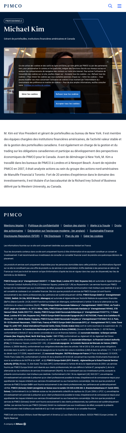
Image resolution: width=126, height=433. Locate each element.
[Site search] (110, 6)
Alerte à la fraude (100, 225)
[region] (63, 85)
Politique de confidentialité (43, 225)
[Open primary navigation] (119, 6)
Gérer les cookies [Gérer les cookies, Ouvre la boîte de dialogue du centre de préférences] (30, 94)
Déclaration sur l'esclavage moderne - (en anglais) (56, 230)
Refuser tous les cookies (67, 94)
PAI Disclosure (52, 236)
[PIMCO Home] (12, 6)
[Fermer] (107, 61)
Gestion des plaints (74, 225)
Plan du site (72, 236)
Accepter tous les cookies (68, 103)
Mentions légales (14, 225)
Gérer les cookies (93, 236)
